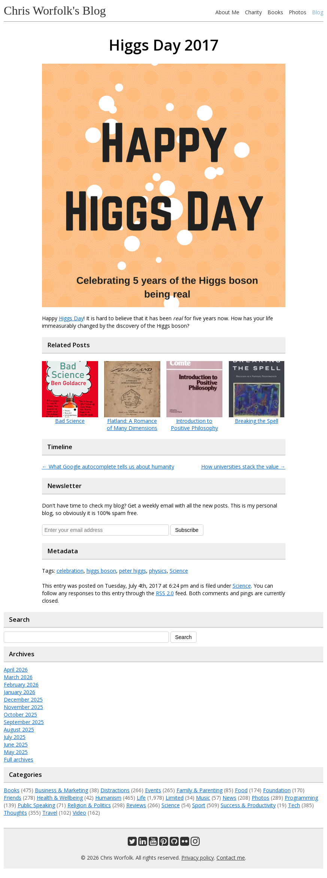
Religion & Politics (89, 805)
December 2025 (23, 699)
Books (275, 12)
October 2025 (20, 714)
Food (241, 790)
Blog (317, 12)
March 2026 (18, 677)
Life (141, 797)
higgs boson (101, 570)
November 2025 (23, 707)
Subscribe (187, 530)
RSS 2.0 (165, 593)
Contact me (231, 857)
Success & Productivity (248, 805)
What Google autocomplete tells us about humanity (108, 466)
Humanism (108, 797)
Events (153, 790)
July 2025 (14, 737)
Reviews (136, 805)
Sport (198, 805)
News (229, 797)
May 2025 (16, 752)
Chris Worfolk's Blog (55, 10)
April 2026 (16, 669)
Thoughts (15, 812)
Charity (253, 12)
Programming (301, 797)
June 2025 (16, 744)
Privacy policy (197, 857)
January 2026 (19, 692)
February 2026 (21, 684)
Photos (297, 12)
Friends (12, 797)
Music (203, 797)
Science (179, 570)
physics (158, 570)
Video (79, 812)
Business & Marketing (61, 790)
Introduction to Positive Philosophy (194, 424)
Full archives (18, 759)
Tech (294, 805)
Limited (175, 797)
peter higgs (132, 570)
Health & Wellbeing (60, 797)
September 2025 (24, 722)
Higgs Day (71, 318)
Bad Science (70, 420)
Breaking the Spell (256, 420)
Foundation (277, 790)
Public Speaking (36, 805)
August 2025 (19, 729)
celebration (70, 570)
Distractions (115, 790)
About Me (227, 12)
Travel (49, 812)
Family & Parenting (199, 790)
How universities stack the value (243, 466)
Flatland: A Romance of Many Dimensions (132, 424)
